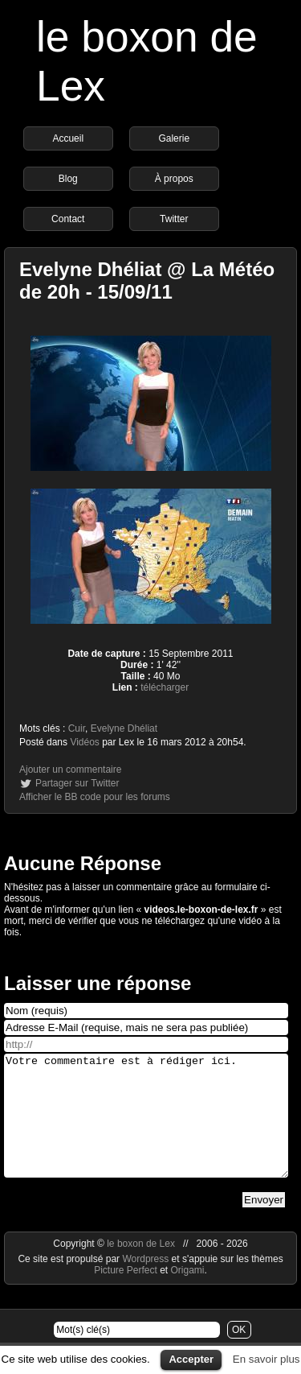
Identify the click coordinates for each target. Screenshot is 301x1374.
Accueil (67, 138)
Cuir (76, 728)
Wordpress (146, 1283)
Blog (68, 178)
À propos (174, 178)
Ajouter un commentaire (70, 769)
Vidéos (84, 742)
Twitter (174, 219)
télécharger (164, 687)
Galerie (173, 138)
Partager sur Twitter (77, 783)
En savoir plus (266, 1359)
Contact (67, 219)
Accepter (191, 1359)
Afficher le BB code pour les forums (94, 797)
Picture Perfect (125, 1294)
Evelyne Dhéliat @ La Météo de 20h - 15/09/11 (147, 280)
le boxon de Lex (141, 1267)
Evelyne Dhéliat (124, 728)
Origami (188, 1294)
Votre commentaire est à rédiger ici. (146, 1128)
